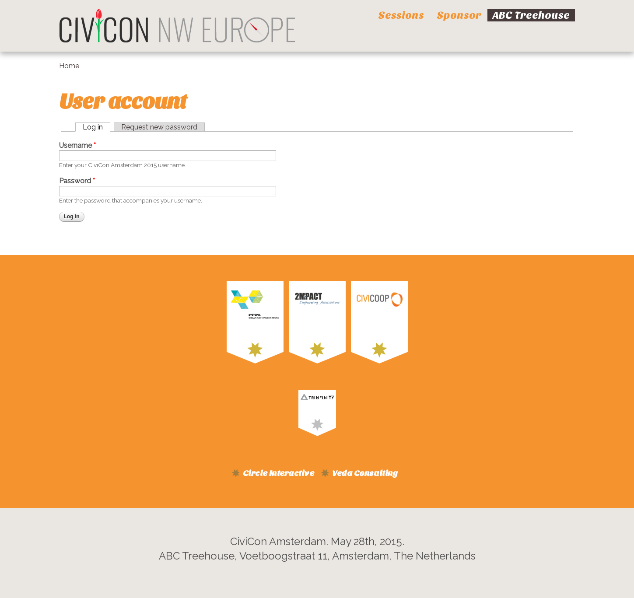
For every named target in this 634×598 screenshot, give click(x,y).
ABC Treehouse (531, 15)
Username (77, 145)
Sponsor (459, 15)
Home (69, 66)
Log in (93, 127)
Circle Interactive (278, 473)
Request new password (159, 127)
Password (77, 181)
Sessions (401, 15)
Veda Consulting (364, 473)
